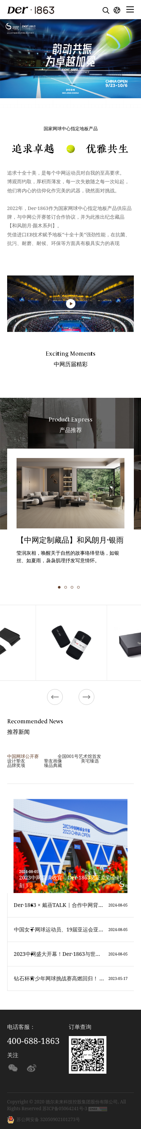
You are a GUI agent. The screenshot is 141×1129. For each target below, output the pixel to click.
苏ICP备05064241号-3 (64, 1108)
